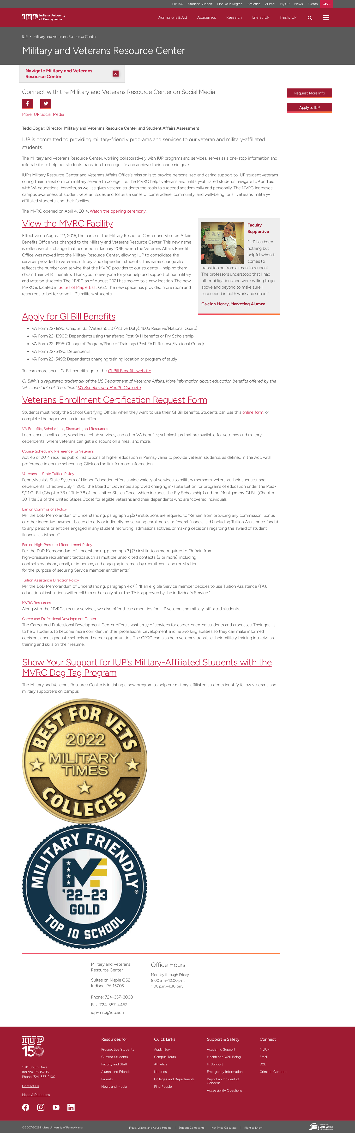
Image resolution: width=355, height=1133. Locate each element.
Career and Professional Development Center (59, 618)
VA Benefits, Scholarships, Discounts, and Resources (65, 428)
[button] (326, 17)
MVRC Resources (36, 602)
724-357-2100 (44, 1077)
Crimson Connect (273, 1072)
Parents (107, 1079)
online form (252, 412)
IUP (25, 36)
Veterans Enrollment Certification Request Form (114, 399)
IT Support (215, 1064)
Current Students (114, 1057)
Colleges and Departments (174, 1079)
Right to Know (253, 1127)
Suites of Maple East (78, 287)
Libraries (160, 1072)
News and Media (114, 1087)
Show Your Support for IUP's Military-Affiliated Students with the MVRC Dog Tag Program (147, 667)
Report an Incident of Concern (223, 1081)
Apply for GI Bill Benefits (69, 316)
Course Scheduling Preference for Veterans (58, 451)
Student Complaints (192, 1127)
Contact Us (30, 1086)
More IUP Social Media (43, 114)
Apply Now (162, 1049)
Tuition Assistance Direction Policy (50, 580)
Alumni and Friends (115, 1072)
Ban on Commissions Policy (44, 509)
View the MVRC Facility (67, 223)
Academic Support (221, 1049)
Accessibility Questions (224, 1090)
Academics (206, 17)
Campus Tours (165, 1057)
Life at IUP (260, 17)
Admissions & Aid (172, 17)
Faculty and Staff (114, 1064)
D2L (263, 1064)
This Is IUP (288, 17)
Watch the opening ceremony (118, 211)
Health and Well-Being (224, 1057)
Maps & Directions (36, 1095)
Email (264, 1057)
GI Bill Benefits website (129, 370)
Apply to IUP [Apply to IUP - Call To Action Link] (309, 107)
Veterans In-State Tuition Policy (48, 473)
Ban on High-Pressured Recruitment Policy (57, 544)
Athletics (161, 1064)
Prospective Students (117, 1049)
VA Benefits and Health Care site (109, 387)
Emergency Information (225, 1072)
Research (234, 17)
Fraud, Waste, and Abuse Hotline (150, 1127)
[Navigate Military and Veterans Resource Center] (73, 74)
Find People (163, 1087)
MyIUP (265, 1049)
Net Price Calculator (224, 1127)
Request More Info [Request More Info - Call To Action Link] (309, 93)
